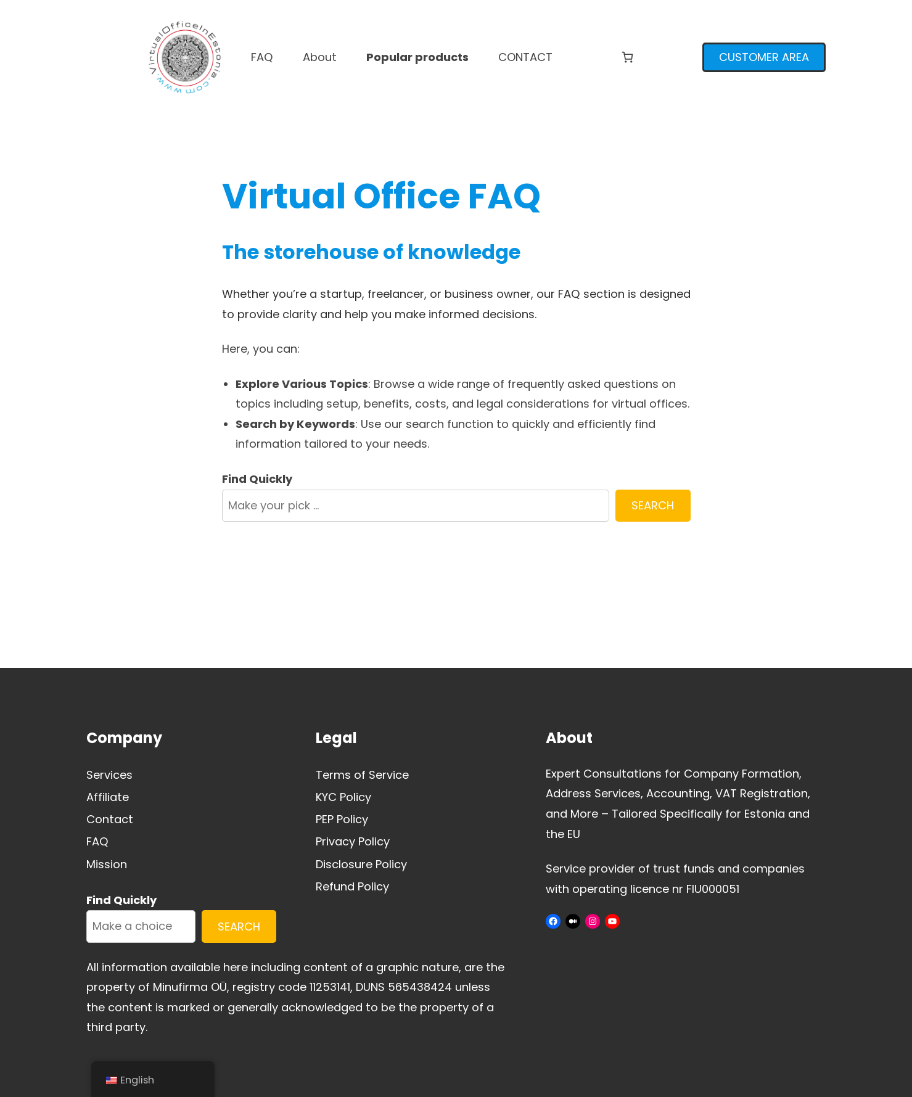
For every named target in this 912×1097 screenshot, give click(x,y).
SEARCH (652, 505)
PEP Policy (342, 819)
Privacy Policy (353, 841)
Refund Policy (352, 886)
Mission (106, 864)
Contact (109, 819)
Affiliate (107, 797)
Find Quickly (257, 479)
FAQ (97, 841)
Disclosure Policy (361, 864)
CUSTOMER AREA (764, 57)
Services (109, 775)
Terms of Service (362, 775)
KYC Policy (343, 797)
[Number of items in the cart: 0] (627, 57)
